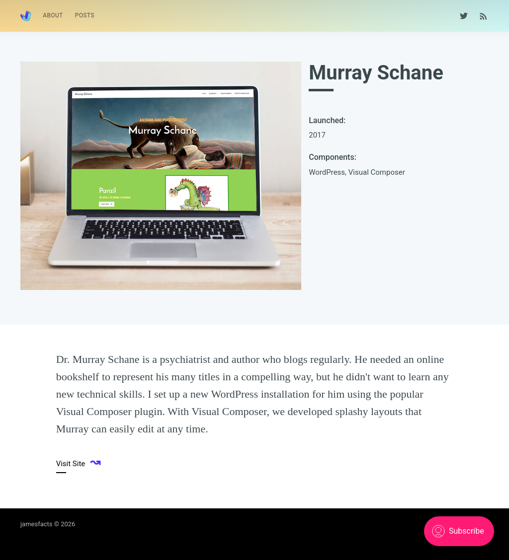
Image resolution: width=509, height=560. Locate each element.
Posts (84, 15)
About (53, 15)
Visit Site (78, 462)
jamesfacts (36, 524)
